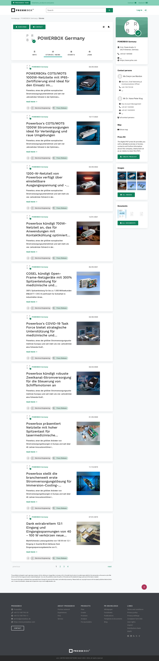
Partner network (64, 609)
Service (60, 619)
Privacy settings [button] (133, 616)
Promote (84, 616)
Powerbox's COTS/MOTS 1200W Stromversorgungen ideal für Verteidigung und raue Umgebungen (47, 129)
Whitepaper (108, 609)
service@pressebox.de (49, 581)
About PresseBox (66, 606)
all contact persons (127, 117)
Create (83, 612)
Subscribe (21, 27)
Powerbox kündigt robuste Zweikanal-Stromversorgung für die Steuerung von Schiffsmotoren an (48, 379)
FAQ (59, 616)
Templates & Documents (113, 619)
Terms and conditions (135, 609)
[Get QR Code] (104, 27)
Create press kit (128, 157)
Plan (82, 609)
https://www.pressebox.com (24, 622)
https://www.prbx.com (128, 60)
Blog (105, 622)
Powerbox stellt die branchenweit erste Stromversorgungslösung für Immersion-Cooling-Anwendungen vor (48, 481)
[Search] (109, 10)
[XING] (139, 636)
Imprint (130, 625)
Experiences (62, 612)
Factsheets (108, 612)
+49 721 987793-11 (21, 616)
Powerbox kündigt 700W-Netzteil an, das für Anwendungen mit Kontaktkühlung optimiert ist (46, 231)
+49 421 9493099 (128, 110)
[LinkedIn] (131, 636)
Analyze (84, 619)
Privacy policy (132, 612)
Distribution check (134, 628)
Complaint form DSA (135, 619)
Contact (38, 27)
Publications (108, 616)
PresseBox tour (21, 3)
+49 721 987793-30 (21, 612)
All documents (127, 223)
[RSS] (133, 636)
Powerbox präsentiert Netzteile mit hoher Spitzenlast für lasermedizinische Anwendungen (43, 431)
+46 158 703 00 (127, 87)
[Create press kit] (109, 27)
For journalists (86, 622)
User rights (131, 622)
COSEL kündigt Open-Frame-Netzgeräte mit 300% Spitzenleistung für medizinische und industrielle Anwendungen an (49, 283)
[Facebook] (128, 636)
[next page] (109, 566)
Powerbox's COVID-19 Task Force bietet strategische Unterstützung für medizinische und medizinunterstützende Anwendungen (47, 333)
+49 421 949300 (126, 54)
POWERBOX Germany (40, 67)
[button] (28, 108)
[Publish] (144, 587)
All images (126, 195)
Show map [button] (124, 130)
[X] (136, 636)
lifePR (129, 631)
